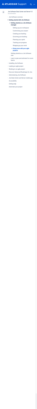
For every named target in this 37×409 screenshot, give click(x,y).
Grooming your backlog (20, 36)
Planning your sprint (19, 39)
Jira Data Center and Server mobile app (21, 78)
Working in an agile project (17, 69)
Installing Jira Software (16, 63)
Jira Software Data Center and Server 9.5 (20, 11)
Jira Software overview (16, 17)
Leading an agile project (16, 66)
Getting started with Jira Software (19, 20)
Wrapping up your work (20, 45)
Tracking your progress (20, 42)
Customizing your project (20, 31)
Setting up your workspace (21, 28)
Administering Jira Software (17, 75)
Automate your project (15, 87)
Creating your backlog (19, 33)
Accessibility (12, 81)
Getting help (12, 84)
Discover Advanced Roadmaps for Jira (20, 72)
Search (30, 4)
